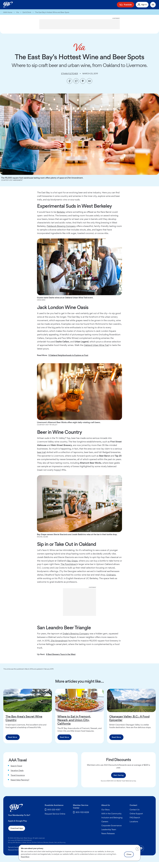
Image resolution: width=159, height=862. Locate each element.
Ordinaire (111, 574)
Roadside (130, 4)
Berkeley (61, 212)
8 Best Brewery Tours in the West (61, 654)
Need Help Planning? (20, 780)
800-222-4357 (53, 809)
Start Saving (119, 775)
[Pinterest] (83, 81)
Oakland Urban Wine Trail (96, 345)
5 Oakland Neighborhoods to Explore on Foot (68, 355)
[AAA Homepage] (8, 5)
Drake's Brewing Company (76, 633)
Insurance (44, 5)
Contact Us (134, 809)
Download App (16, 828)
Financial (54, 5)
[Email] (89, 81)
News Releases (108, 833)
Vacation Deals (17, 770)
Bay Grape (72, 560)
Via (17, 12)
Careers (104, 821)
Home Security (68, 5)
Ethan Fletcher (69, 73)
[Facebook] (69, 81)
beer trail (41, 452)
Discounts (93, 5)
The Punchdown (69, 564)
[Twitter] (76, 81)
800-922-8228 (82, 812)
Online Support (136, 813)
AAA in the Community (111, 813)
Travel (102, 5)
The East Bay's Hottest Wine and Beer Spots (52, 12)
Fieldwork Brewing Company (61, 226)
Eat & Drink (27, 12)
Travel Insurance (18, 775)
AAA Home (7, 12)
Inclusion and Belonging (111, 817)
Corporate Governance (111, 825)
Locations (134, 821)
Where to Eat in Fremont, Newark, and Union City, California (74, 720)
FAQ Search (135, 817)
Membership (32, 5)
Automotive (81, 5)
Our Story (105, 809)
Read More (12, 737)
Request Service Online (55, 814)
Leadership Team (108, 829)
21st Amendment (59, 640)
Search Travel (16, 766)
